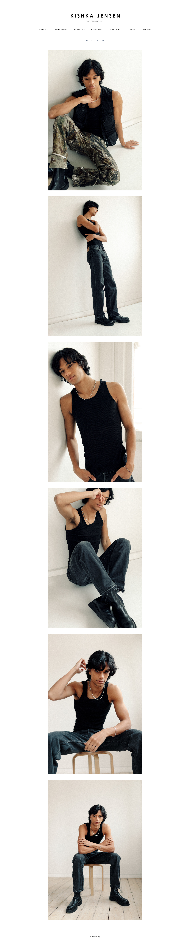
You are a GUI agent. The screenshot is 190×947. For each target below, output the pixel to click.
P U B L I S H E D (115, 30)
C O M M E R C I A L (61, 30)
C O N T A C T (147, 30)
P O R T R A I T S (79, 30)
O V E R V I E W (43, 30)
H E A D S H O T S (96, 30)
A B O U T (132, 30)
